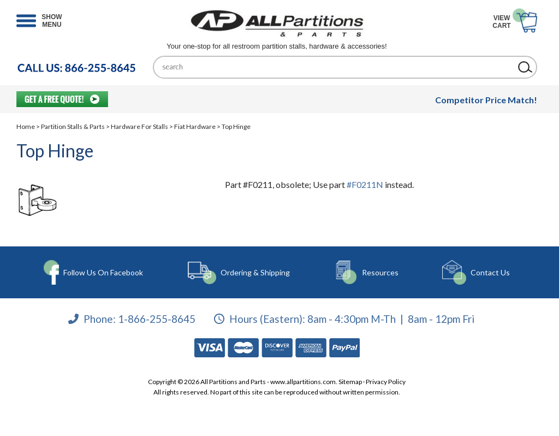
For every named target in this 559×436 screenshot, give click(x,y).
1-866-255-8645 (156, 319)
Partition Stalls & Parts (73, 126)
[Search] (337, 67)
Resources (380, 272)
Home (25, 126)
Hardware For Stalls (139, 126)
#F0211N (365, 184)
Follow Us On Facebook (103, 272)
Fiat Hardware (195, 126)
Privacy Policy (386, 382)
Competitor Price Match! (486, 100)
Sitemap (350, 382)
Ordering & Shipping (255, 272)
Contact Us (490, 272)
